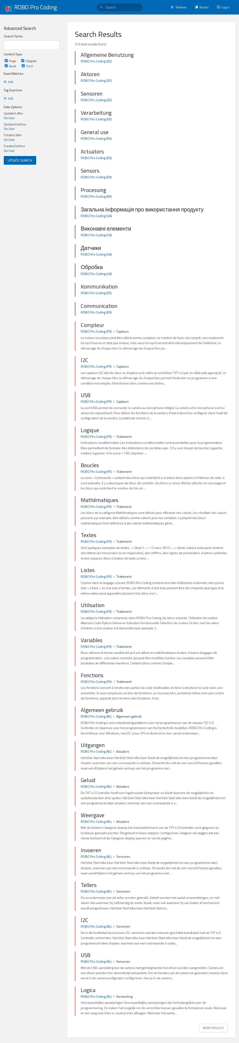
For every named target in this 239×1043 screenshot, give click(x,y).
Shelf (27, 66)
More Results (213, 1027)
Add (8, 82)
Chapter (29, 61)
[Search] (101, 7)
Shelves (179, 7)
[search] (119, 7)
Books (202, 7)
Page (11, 61)
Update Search (20, 160)
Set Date (9, 118)
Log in (223, 7)
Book (11, 66)
